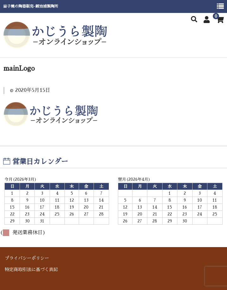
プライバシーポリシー (27, 258)
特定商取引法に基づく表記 (31, 269)
